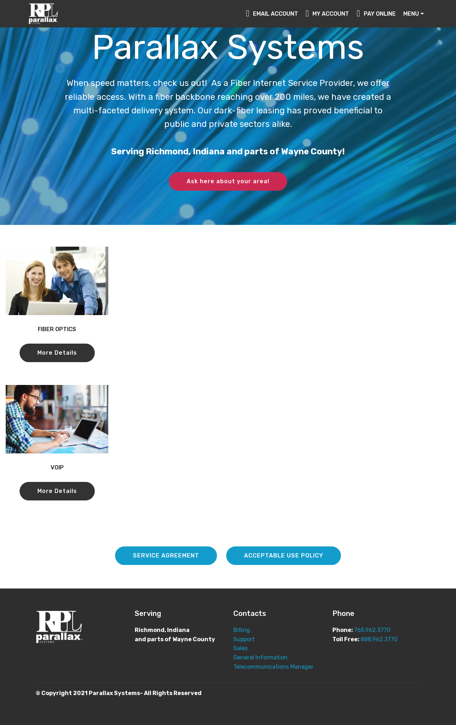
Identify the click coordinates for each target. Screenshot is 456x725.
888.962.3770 (379, 639)
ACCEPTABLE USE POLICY (283, 555)
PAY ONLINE (376, 13)
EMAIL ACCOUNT (272, 13)
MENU (411, 13)
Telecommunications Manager (274, 666)
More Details (57, 352)
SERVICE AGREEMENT (166, 555)
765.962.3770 (372, 630)
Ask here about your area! (228, 181)
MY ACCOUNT (327, 13)
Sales (240, 648)
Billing (241, 630)
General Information (260, 657)
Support (244, 639)
